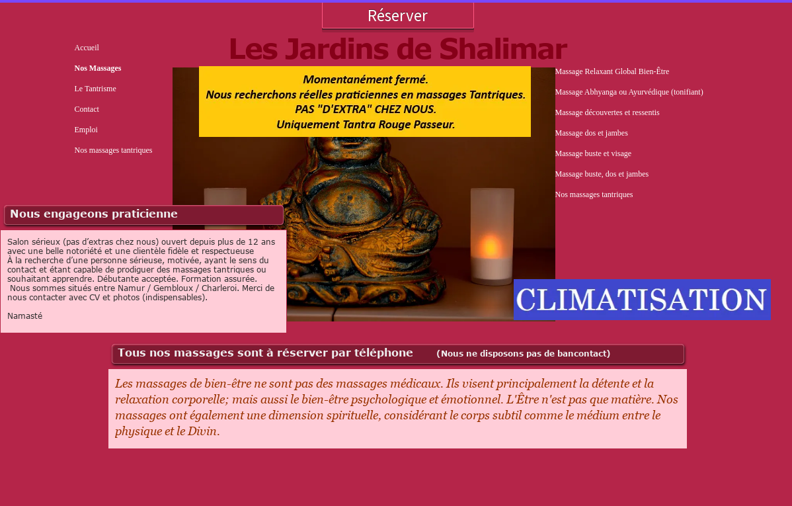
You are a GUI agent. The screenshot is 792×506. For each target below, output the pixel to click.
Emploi (86, 129)
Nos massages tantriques (114, 150)
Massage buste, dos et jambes (602, 174)
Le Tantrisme (95, 88)
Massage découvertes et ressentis (607, 112)
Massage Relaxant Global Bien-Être (612, 71)
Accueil (87, 47)
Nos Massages (98, 68)
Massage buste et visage (593, 153)
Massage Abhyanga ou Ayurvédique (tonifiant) (629, 92)
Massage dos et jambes (591, 133)
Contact (87, 109)
